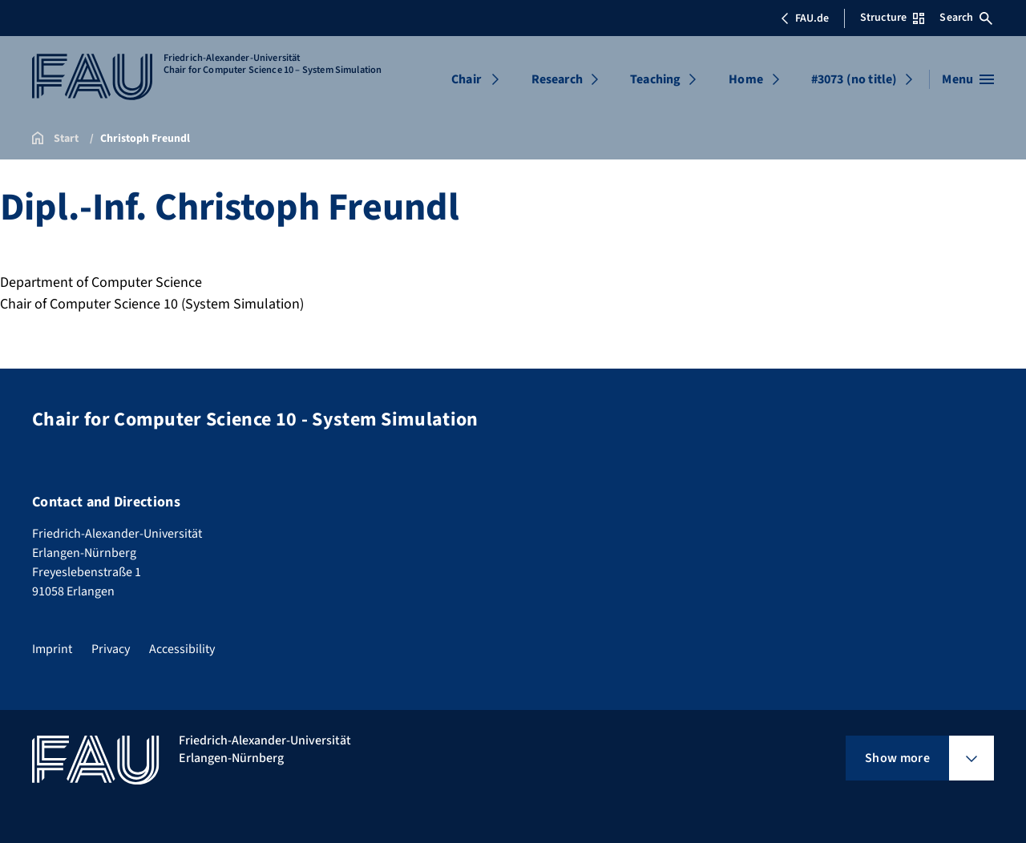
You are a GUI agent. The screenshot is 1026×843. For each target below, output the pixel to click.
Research (557, 79)
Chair (466, 79)
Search (965, 18)
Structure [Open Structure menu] (892, 18)
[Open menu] (968, 79)
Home (746, 79)
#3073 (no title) (854, 79)
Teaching (655, 79)
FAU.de (805, 18)
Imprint (52, 649)
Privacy (110, 649)
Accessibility (182, 649)
